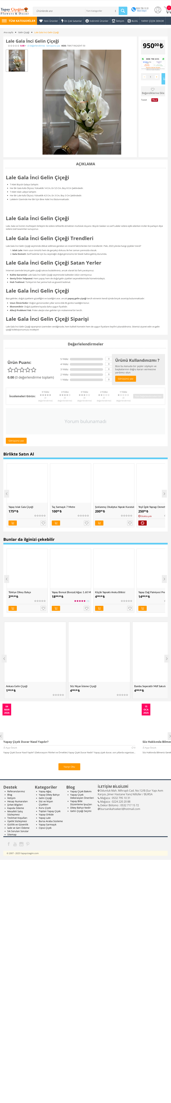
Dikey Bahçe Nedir (80, 807)
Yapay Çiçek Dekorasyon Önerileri (82, 796)
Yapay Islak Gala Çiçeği (20, 506)
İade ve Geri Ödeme (18, 827)
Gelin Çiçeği (23, 32)
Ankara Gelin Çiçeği (16, 686)
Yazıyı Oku (69, 766)
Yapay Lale (45, 817)
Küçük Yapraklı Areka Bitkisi (110, 592)
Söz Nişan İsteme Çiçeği (83, 686)
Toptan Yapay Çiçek (49, 811)
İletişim (11, 798)
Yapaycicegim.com (29, 853)
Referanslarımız (16, 791)
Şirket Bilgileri (15, 804)
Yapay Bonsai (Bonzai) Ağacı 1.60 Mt (71, 592)
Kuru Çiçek (45, 807)
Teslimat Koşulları (17, 817)
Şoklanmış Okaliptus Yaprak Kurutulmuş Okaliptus (114, 506)
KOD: (63, 45)
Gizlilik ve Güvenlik (17, 824)
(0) (36, 46)
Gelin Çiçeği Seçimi (80, 811)
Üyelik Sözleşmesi (17, 821)
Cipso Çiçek (45, 827)
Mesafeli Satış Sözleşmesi (15, 813)
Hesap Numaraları (17, 801)
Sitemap (11, 834)
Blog (9, 794)
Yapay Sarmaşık (47, 824)
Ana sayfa (8, 32)
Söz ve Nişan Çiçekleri (46, 803)
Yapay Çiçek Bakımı (81, 791)
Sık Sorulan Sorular (18, 831)
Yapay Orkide (46, 814)
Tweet (144, 99)
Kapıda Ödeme (15, 808)
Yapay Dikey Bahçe (49, 794)
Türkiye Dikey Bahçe (19, 592)
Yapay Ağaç (45, 791)
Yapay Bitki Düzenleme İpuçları (81, 803)
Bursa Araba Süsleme (51, 821)
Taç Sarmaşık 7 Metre (63, 506)
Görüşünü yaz (53, 46)
